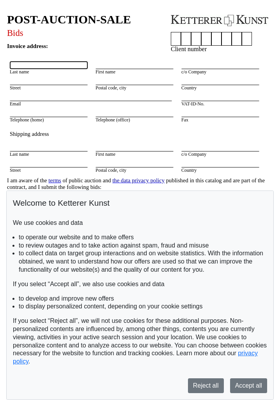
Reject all (206, 385)
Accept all (248, 385)
